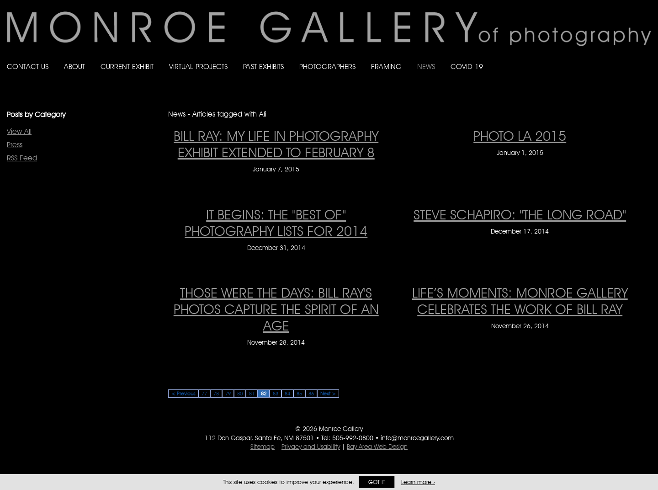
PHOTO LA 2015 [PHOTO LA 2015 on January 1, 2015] (519, 136)
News (426, 66)
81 (252, 393)
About (74, 66)
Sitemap (262, 446)
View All (19, 131)
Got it (376, 482)
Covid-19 (467, 66)
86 (311, 393)
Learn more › (418, 482)
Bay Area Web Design (377, 446)
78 (216, 393)
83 (275, 393)
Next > (328, 393)
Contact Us (27, 66)
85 (299, 393)
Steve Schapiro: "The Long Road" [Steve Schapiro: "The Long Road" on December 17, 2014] (520, 214)
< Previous (183, 393)
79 (228, 393)
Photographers (327, 66)
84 (287, 393)
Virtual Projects (198, 66)
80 (240, 393)
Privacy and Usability (310, 446)
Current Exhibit (127, 66)
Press (14, 144)
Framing (386, 66)
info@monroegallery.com (417, 438)
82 (263, 393)
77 (204, 393)
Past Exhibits (263, 66)
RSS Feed (22, 158)
